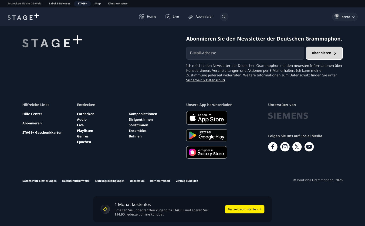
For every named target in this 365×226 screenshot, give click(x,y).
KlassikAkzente (118, 3)
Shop (98, 3)
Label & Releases (59, 3)
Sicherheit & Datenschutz (206, 80)
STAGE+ (82, 3)
